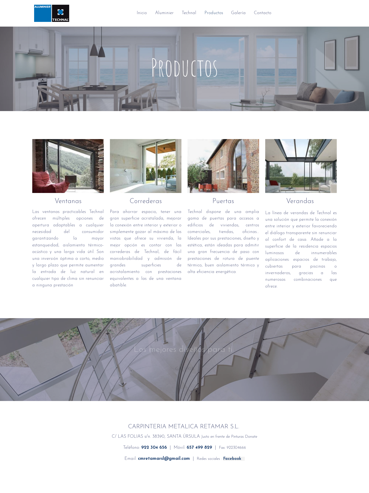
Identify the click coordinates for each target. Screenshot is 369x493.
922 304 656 (154, 447)
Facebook (234, 459)
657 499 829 (199, 447)
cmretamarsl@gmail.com (164, 459)
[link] (51, 13)
